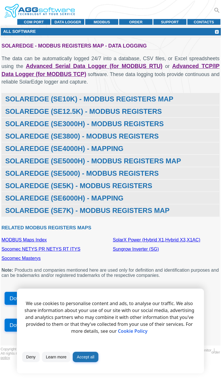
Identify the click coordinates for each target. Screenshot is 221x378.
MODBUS (102, 22)
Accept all (85, 357)
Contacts (204, 22)
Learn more (56, 357)
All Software (19, 31)
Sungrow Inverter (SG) (136, 249)
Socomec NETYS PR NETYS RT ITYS (40, 249)
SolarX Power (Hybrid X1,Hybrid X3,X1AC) (156, 239)
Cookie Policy (133, 331)
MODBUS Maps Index (24, 239)
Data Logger (68, 22)
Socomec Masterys (21, 258)
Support (170, 22)
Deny (31, 357)
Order (135, 22)
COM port (34, 22)
